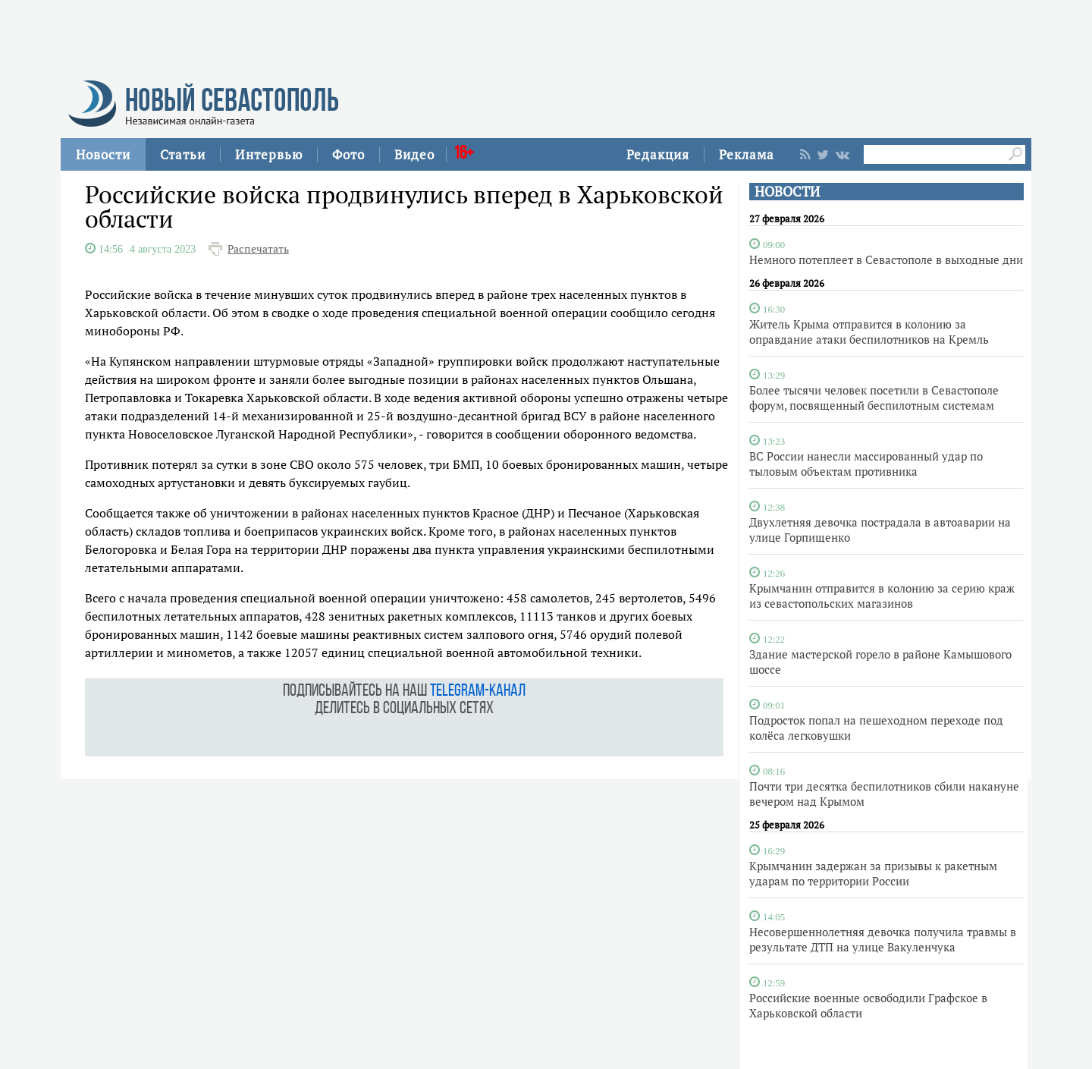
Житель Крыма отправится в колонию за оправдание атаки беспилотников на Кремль (869, 331)
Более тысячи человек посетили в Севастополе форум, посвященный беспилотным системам (874, 397)
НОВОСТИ (787, 191)
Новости (103, 154)
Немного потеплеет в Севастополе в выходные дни (886, 259)
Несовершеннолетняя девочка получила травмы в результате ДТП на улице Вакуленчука (882, 939)
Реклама (746, 154)
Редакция (657, 154)
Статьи (183, 154)
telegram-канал (478, 691)
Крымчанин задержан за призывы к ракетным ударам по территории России (873, 873)
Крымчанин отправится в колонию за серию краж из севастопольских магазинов (882, 595)
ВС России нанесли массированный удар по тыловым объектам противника (866, 463)
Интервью (269, 154)
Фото (348, 154)
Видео (414, 154)
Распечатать (258, 249)
